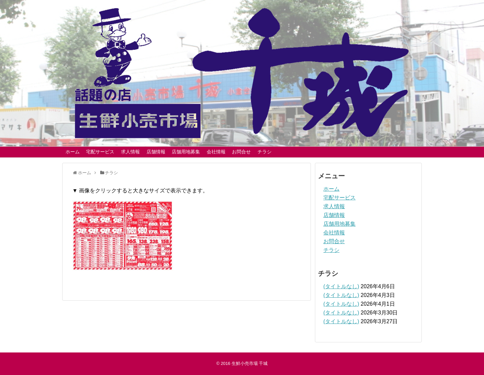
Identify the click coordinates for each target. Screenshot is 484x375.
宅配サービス (100, 151)
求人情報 (130, 151)
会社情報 (216, 151)
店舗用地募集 (186, 151)
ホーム (73, 151)
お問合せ (241, 151)
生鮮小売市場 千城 (250, 363)
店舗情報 (156, 151)
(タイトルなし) (341, 286)
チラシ (264, 151)
